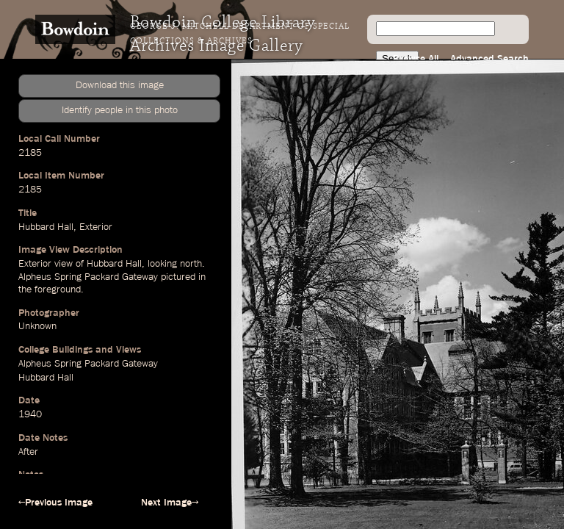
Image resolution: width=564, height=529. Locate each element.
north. (192, 264)
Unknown (37, 326)
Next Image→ (169, 502)
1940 (30, 414)
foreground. (59, 289)
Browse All (415, 59)
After (28, 452)
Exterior (95, 227)
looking (162, 264)
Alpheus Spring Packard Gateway (88, 277)
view (63, 264)
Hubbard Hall (45, 227)
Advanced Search (489, 59)
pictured (178, 277)
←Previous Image (55, 502)
